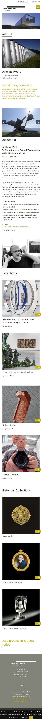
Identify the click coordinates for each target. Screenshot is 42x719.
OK (31, 717)
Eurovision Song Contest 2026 (17, 85)
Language (36, 2)
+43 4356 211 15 (21, 2)
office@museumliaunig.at (21, 699)
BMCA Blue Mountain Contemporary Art (17, 227)
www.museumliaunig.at (21, 701)
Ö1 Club (19, 209)
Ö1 (3, 227)
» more (38, 314)
